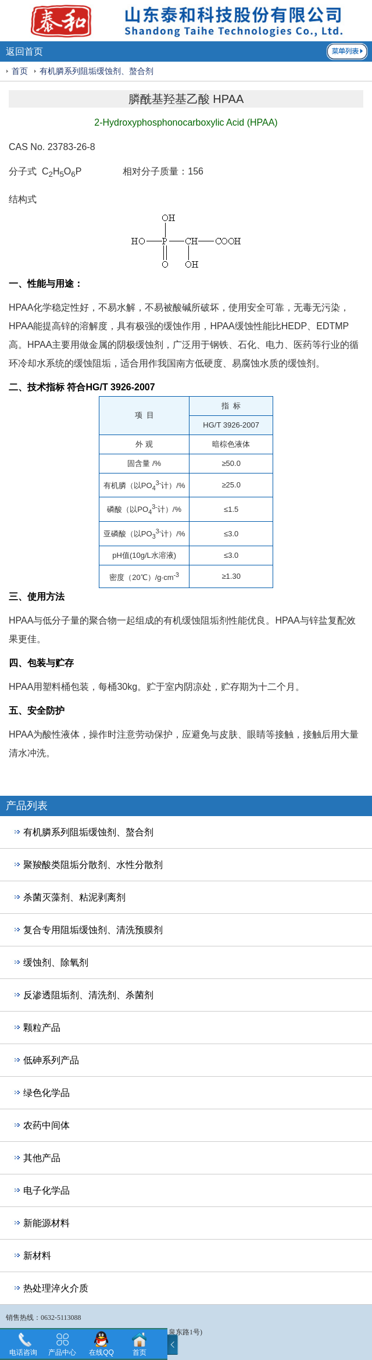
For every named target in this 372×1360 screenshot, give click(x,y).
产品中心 (62, 1352)
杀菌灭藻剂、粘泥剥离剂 (74, 897)
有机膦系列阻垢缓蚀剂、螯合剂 (96, 71)
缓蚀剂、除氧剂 (55, 962)
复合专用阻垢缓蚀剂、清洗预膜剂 (93, 930)
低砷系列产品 (51, 1060)
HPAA (21, 307)
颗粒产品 (41, 1028)
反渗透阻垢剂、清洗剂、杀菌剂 (88, 995)
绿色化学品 (46, 1093)
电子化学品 (46, 1190)
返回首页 (24, 51)
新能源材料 (46, 1223)
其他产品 (41, 1158)
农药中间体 (46, 1125)
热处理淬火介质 (55, 1288)
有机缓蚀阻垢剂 (195, 620)
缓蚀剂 (149, 345)
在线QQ (101, 1352)
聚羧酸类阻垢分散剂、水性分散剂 (93, 865)
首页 (20, 71)
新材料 (37, 1256)
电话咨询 (23, 1352)
